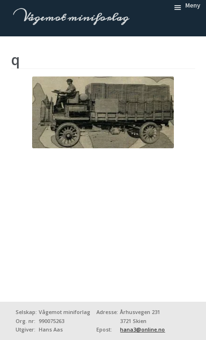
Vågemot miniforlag (74, 17)
